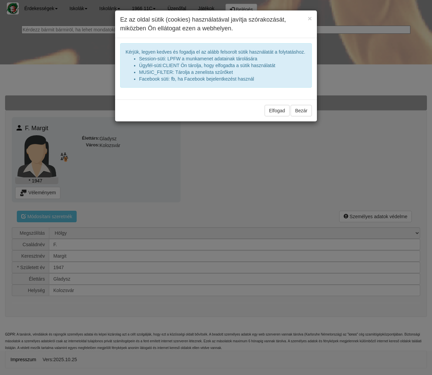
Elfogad (277, 110)
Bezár (301, 110)
